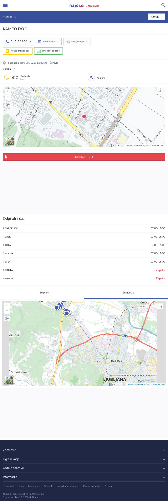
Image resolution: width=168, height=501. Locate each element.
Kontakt (48, 486)
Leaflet (129, 145)
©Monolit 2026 (141, 145)
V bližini (7, 68)
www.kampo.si (51, 41)
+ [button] (8, 91)
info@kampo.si (79, 41)
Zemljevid (126, 292)
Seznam (42, 292)
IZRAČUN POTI (84, 157)
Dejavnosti (8, 486)
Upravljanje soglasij (68, 486)
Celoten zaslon (159, 90)
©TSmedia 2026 (156, 145)
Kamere (101, 77)
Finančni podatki (51, 50)
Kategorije (33, 486)
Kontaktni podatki (20, 50)
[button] (8, 105)
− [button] (8, 97)
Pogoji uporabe (91, 486)
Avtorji (108, 486)
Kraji (21, 486)
